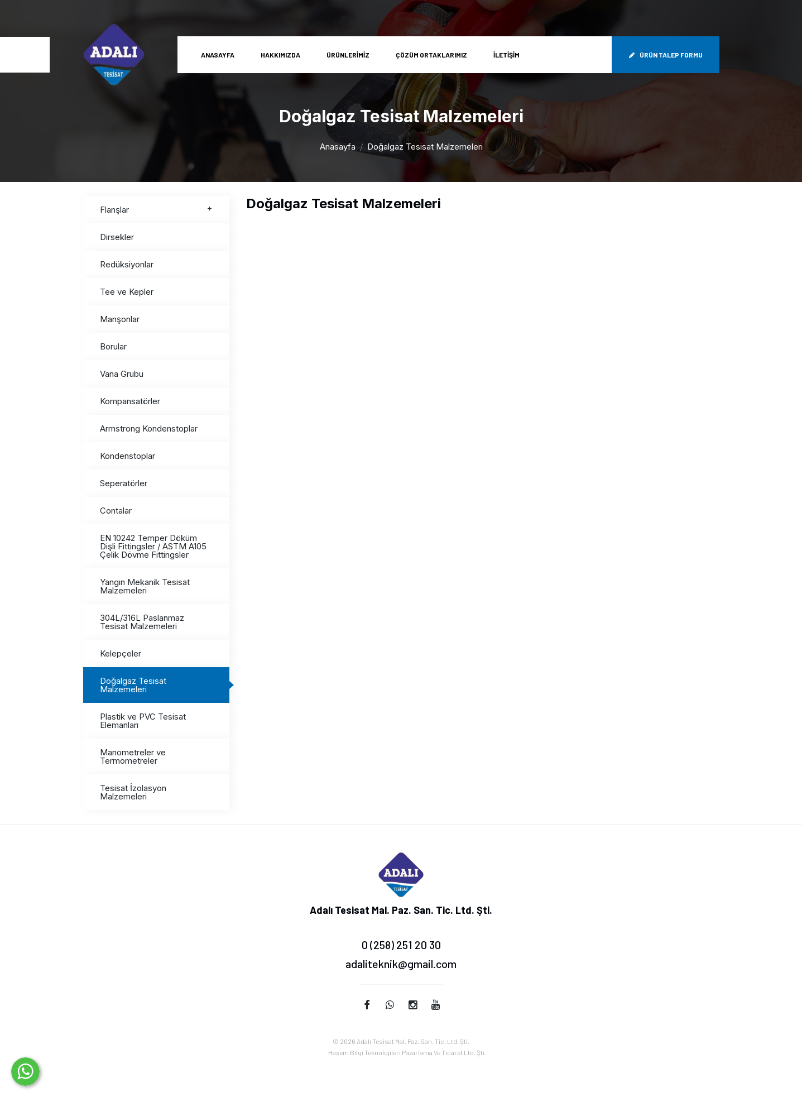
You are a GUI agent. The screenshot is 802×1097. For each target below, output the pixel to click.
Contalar (116, 510)
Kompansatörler (130, 401)
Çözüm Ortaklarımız (431, 55)
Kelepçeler (120, 653)
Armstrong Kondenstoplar (149, 428)
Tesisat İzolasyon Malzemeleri (133, 792)
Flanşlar (156, 209)
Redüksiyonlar (126, 264)
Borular (113, 346)
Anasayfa (217, 55)
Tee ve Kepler (126, 291)
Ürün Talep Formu (665, 54)
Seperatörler (123, 483)
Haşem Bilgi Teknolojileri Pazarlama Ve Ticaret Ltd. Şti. (407, 1052)
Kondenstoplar (127, 456)
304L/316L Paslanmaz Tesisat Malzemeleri (142, 621)
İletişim (506, 55)
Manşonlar (120, 319)
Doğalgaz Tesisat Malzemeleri (133, 685)
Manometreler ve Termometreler (133, 756)
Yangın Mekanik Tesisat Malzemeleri (145, 586)
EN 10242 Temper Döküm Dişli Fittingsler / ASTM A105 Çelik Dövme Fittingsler (153, 546)
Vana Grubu (121, 373)
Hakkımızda (280, 55)
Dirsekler (117, 237)
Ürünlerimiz (347, 55)
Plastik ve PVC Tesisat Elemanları (143, 720)
